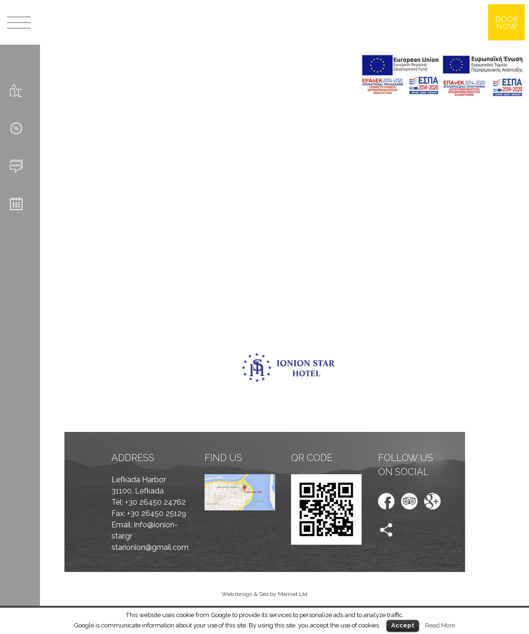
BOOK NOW (506, 23)
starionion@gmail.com (150, 547)
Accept (402, 625)
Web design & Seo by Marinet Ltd (264, 594)
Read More (440, 625)
